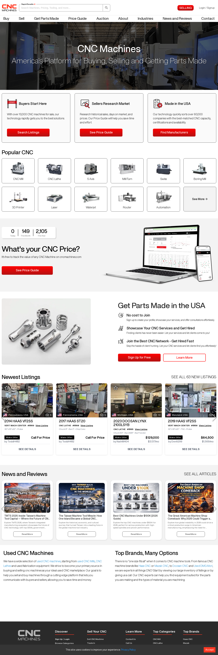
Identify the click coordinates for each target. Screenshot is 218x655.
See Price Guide (101, 132)
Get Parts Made (46, 18)
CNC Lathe (158, 643)
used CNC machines (48, 561)
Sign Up (58, 639)
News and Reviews (177, 18)
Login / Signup (207, 8)
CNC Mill (157, 639)
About (123, 18)
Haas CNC (144, 565)
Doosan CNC (180, 565)
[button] (64, 7)
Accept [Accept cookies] (209, 650)
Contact (208, 18)
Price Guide (77, 18)
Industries (145, 18)
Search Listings (28, 132)
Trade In (91, 643)
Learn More (184, 357)
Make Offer (12, 437)
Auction (102, 18)
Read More (27, 534)
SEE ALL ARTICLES (200, 474)
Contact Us (131, 639)
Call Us (129, 643)
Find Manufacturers (174, 132)
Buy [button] (6, 18)
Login (66, 639)
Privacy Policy (128, 650)
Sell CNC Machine (95, 639)
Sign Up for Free (139, 357)
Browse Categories (64, 643)
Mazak (186, 643)
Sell (21, 18)
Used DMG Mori (203, 565)
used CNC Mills (86, 561)
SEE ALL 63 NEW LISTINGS (193, 377)
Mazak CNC (161, 565)
